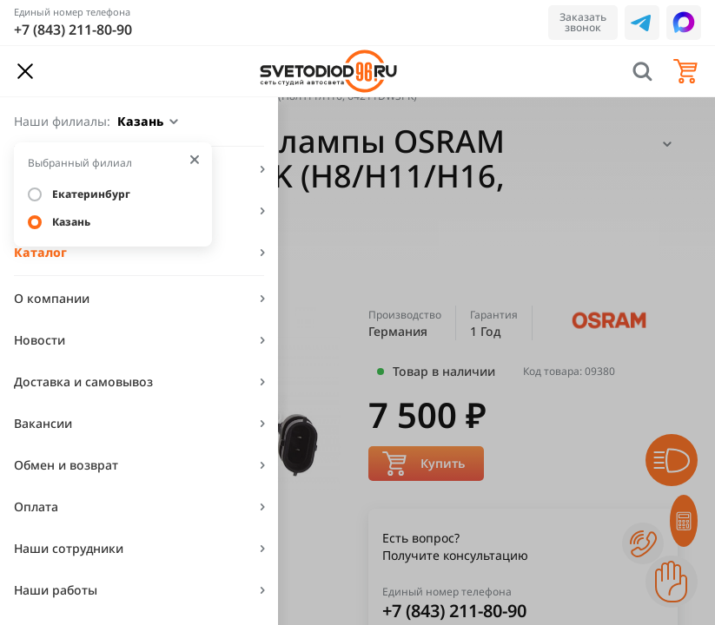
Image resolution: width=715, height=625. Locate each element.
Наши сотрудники (68, 548)
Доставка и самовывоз (83, 381)
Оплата (36, 506)
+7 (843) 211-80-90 (73, 29)
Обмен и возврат (66, 465)
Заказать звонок (582, 22)
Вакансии (43, 423)
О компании (51, 298)
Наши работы (55, 590)
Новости (39, 340)
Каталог (40, 252)
